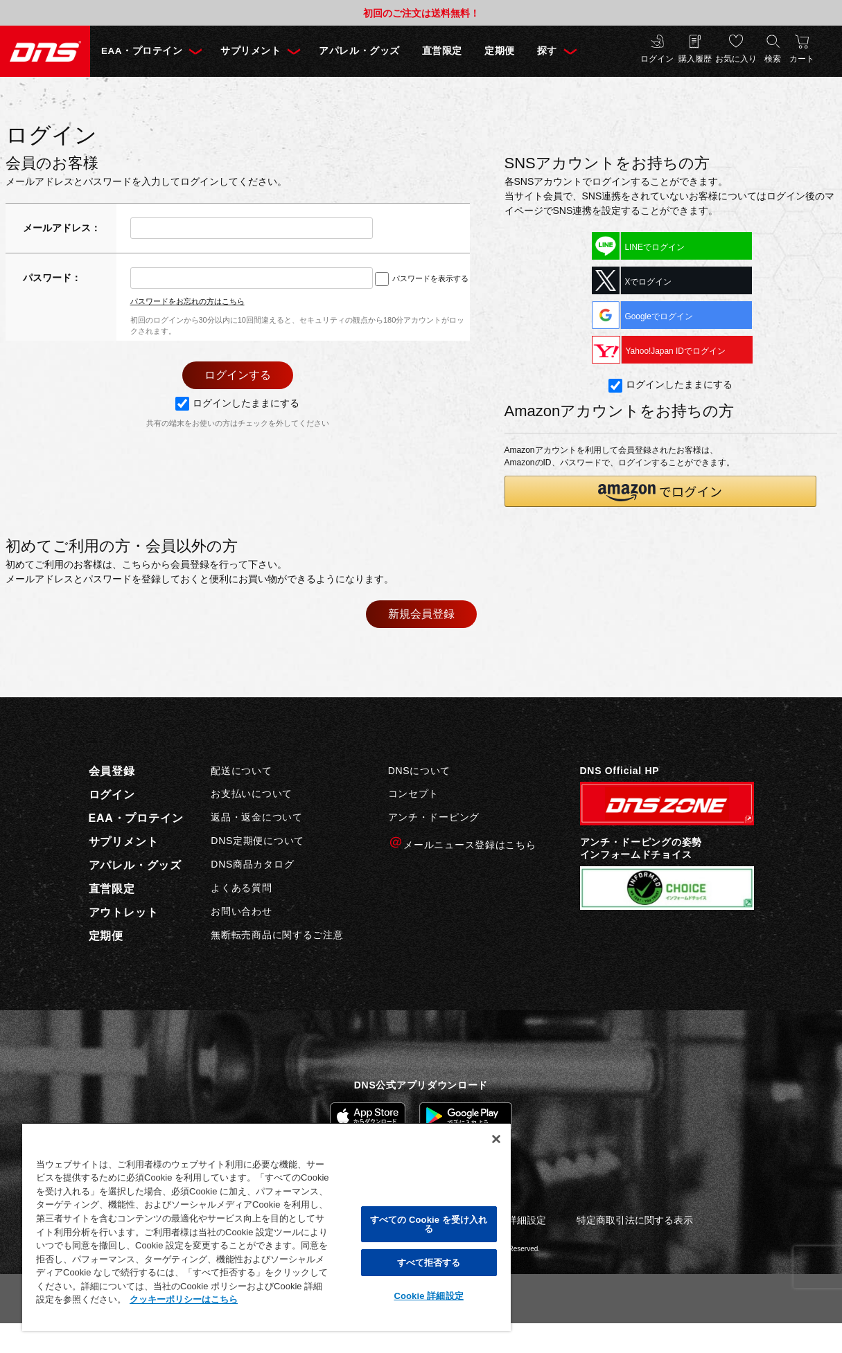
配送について (241, 770)
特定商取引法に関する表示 (635, 1220)
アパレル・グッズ (359, 51)
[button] (660, 491)
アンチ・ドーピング (434, 817)
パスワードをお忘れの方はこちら (187, 301)
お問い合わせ (241, 911)
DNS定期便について (257, 840)
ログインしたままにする (237, 403)
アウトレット (124, 912)
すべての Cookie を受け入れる (429, 1224)
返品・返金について (256, 817)
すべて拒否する (429, 1262)
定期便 (499, 51)
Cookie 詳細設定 (428, 1296)
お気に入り (736, 59)
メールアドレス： (61, 227)
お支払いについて (251, 793)
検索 (772, 59)
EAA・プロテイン (141, 51)
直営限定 (442, 51)
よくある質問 (241, 887)
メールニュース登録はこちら (462, 843)
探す (547, 51)
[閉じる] (496, 1139)
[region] (266, 1226)
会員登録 (112, 771)
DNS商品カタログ (252, 864)
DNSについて (419, 770)
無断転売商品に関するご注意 (277, 934)
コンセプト (413, 793)
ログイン (657, 59)
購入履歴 (695, 59)
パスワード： (52, 277)
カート (801, 59)
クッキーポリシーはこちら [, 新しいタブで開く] (184, 1299)
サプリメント (250, 51)
